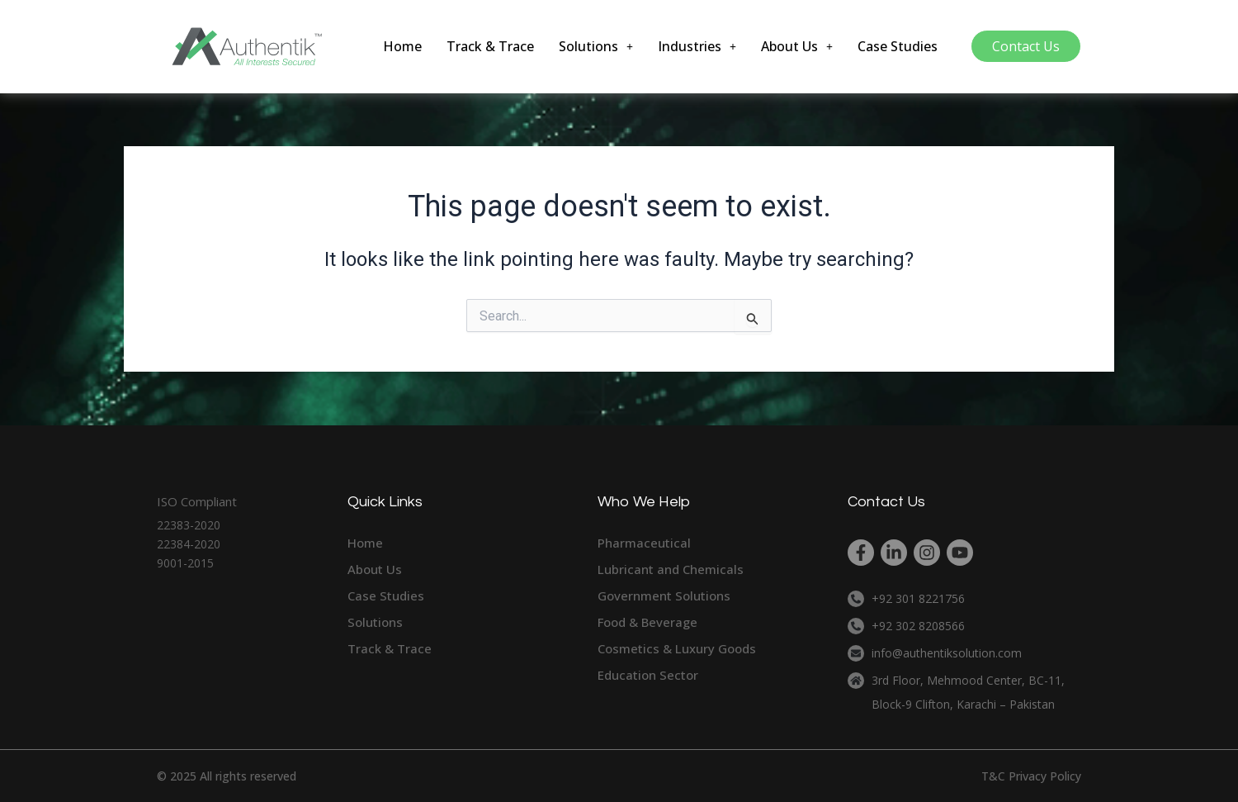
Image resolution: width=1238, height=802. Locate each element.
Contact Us (1026, 46)
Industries (697, 46)
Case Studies (898, 46)
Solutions (596, 46)
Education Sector (648, 675)
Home (402, 46)
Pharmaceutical (644, 542)
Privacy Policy (1045, 776)
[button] (595, 46)
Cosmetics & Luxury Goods (677, 648)
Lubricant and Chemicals (671, 569)
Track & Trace (490, 46)
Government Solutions (664, 595)
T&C (993, 776)
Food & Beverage (647, 622)
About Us (797, 46)
